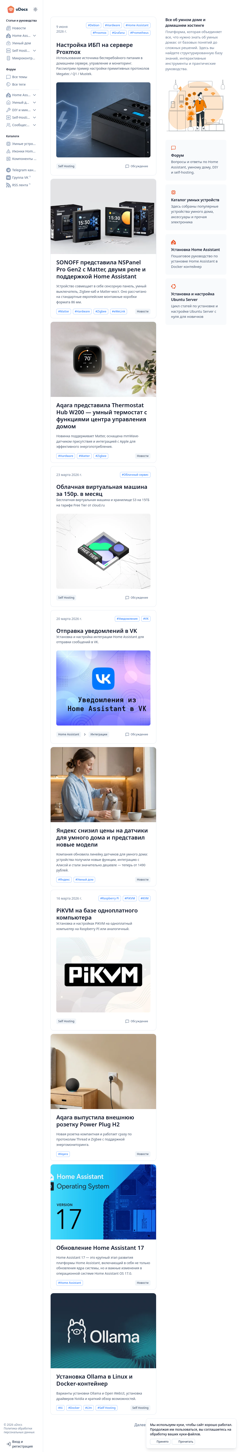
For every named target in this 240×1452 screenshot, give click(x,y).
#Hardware (112, 25)
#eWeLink (118, 311)
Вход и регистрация (19, 1443)
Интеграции (98, 734)
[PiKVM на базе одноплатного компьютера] (103, 974)
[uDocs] (20, 9)
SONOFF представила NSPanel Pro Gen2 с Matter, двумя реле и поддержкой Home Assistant (101, 269)
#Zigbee (100, 311)
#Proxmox (100, 33)
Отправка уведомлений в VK (96, 631)
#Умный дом (84, 880)
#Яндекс (64, 880)
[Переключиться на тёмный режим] (35, 9)
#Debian (93, 25)
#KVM (145, 898)
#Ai (60, 1408)
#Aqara (63, 1154)
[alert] (191, 1433)
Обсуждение (136, 166)
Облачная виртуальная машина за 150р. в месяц (101, 490)
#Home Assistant (137, 25)
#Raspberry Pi (109, 898)
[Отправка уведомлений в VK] (103, 688)
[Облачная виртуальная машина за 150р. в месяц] (103, 551)
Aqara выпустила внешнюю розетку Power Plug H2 (95, 1121)
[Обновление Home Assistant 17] (103, 1201)
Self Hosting (66, 166)
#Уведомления (127, 619)
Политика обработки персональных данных (19, 1430)
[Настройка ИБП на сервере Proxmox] (103, 119)
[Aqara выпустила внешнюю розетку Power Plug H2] (103, 1071)
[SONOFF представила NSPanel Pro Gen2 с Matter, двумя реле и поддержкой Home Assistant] (103, 216)
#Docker (73, 1408)
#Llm (88, 1408)
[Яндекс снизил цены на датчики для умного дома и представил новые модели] (103, 784)
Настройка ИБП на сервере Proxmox (94, 48)
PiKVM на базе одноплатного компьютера (97, 913)
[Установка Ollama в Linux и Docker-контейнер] (103, 1330)
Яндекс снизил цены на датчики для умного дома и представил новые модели (102, 837)
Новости (143, 311)
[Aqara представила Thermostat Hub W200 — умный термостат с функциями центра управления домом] (103, 359)
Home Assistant (68, 734)
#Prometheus (139, 33)
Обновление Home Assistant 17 (100, 1247)
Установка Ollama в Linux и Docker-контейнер (94, 1380)
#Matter (63, 311)
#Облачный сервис (135, 475)
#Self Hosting (107, 1408)
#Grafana (118, 33)
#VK (146, 619)
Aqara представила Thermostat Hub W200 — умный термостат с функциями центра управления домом (101, 416)
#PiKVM (130, 898)
